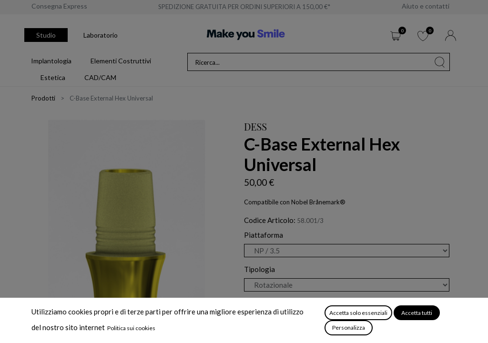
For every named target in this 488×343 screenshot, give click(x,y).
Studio (46, 35)
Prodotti (43, 98)
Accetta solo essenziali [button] (358, 312)
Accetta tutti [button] (416, 312)
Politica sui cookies (131, 328)
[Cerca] (440, 62)
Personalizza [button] (348, 327)
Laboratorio (100, 35)
